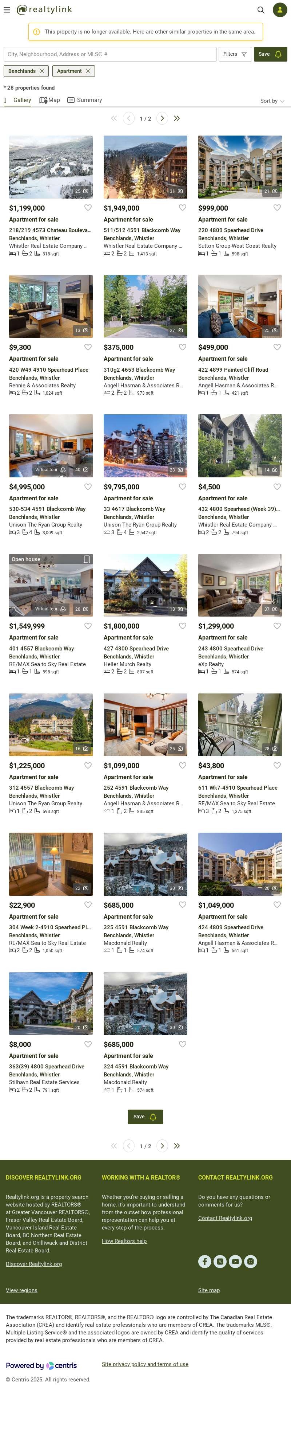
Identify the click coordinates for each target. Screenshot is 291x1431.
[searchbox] (106, 54)
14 (271, 470)
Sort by (269, 101)
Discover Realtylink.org (34, 1264)
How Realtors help (124, 1241)
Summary (89, 100)
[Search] (261, 10)
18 (176, 609)
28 (271, 748)
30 (176, 888)
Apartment (69, 71)
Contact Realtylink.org (225, 1218)
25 (82, 191)
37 (271, 609)
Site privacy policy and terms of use (145, 1364)
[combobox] (110, 54)
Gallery (22, 100)
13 (82, 330)
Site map (209, 1290)
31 (176, 191)
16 (82, 748)
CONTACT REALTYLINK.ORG (235, 1177)
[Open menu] (7, 10)
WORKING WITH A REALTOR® (141, 1177)
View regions (21, 1290)
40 (82, 469)
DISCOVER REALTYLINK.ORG (43, 1177)
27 (176, 330)
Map (54, 100)
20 (82, 609)
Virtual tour (51, 469)
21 (271, 191)
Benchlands (22, 71)
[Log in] (280, 10)
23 (176, 470)
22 (82, 888)
